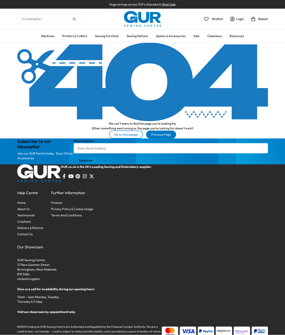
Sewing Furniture (107, 36)
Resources (237, 36)
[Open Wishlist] (213, 18)
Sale (196, 36)
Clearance (214, 36)
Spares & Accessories (170, 36)
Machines (47, 36)
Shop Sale (169, 4)
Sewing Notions (137, 36)
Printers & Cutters (74, 36)
